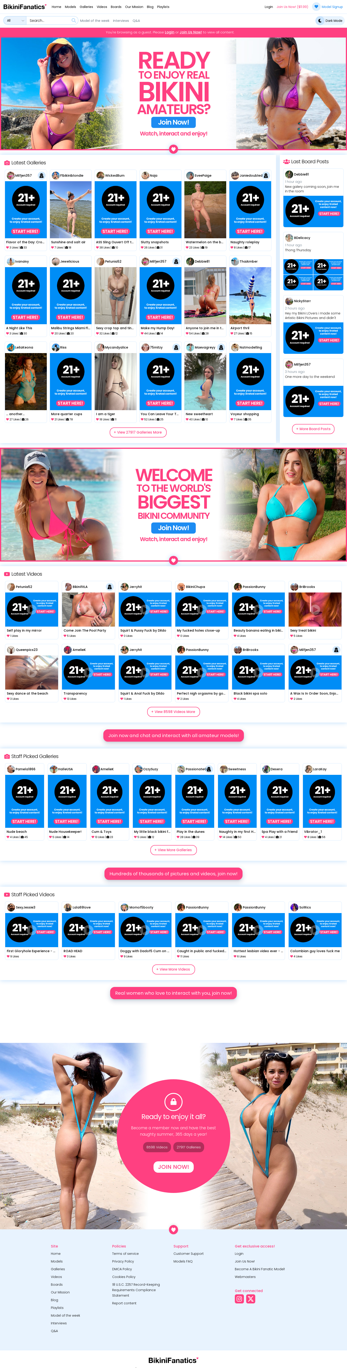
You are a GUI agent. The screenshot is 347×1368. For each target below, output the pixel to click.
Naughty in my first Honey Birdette (237, 831)
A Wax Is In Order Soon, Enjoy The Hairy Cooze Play (315, 693)
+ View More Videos (173, 969)
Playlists (163, 7)
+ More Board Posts (313, 429)
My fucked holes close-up (198, 630)
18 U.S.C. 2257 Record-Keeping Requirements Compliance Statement (136, 1290)
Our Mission (134, 7)
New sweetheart (199, 414)
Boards (116, 7)
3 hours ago (295, 371)
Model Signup (327, 6)
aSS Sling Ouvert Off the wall (115, 242)
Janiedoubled (251, 175)
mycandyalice (116, 347)
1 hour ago (293, 181)
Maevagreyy (205, 347)
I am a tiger (105, 414)
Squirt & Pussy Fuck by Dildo (143, 630)
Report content (124, 1303)
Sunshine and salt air (68, 242)
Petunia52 (113, 261)
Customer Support (189, 1253)
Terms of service (125, 1253)
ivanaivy (22, 261)
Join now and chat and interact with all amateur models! (173, 735)
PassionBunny (254, 587)
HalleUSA (65, 769)
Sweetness (237, 769)
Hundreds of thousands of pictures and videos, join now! (173, 874)
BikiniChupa (195, 587)
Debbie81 (202, 261)
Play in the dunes (191, 831)
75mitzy (156, 347)
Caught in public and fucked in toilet (202, 951)
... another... (15, 414)
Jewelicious (69, 261)
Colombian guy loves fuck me (315, 951)
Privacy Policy (123, 1261)
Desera (277, 769)
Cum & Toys (102, 831)
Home (56, 7)
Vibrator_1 (313, 831)
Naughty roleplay (245, 242)
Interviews (121, 20)
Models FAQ (183, 1261)
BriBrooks (307, 587)
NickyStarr (302, 301)
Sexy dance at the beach (27, 693)
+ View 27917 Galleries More (138, 432)
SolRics (305, 907)
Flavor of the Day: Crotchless (25, 242)
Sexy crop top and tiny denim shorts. (115, 328)
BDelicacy (302, 238)
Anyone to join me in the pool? (205, 328)
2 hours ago (295, 308)
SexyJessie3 (25, 907)
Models (70, 7)
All (8, 20)
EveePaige (203, 175)
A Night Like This (19, 328)
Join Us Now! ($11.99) (292, 7)
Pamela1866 (25, 769)
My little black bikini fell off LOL (152, 831)
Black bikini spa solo (250, 693)
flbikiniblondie (71, 175)
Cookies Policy (124, 1277)
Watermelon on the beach (205, 242)
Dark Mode (328, 20)
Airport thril (240, 328)
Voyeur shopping (245, 414)
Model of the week (94, 20)
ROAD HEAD (73, 951)
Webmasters (245, 1277)
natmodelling (251, 347)
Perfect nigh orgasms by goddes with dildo (202, 693)
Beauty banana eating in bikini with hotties (258, 630)
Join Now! (173, 1167)
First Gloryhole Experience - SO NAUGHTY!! (32, 951)
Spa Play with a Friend (279, 831)
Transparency (75, 693)
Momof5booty (141, 907)
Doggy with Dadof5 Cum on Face (145, 951)
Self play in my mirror (24, 630)
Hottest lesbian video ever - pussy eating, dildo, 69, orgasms (258, 951)
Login (269, 7)
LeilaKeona (24, 347)
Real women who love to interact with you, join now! (173, 993)
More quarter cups (66, 414)
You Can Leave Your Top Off (160, 414)
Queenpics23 (27, 650)
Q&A (136, 20)
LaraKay (320, 769)
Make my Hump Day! (157, 328)
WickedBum (114, 175)
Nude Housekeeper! (65, 831)
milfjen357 (23, 175)
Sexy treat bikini (303, 630)
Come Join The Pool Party (85, 630)
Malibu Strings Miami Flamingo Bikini (70, 328)
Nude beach (17, 831)
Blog (150, 7)
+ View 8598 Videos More (173, 711)
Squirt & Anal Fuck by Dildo (142, 693)
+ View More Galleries (173, 850)
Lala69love (82, 907)
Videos (102, 7)
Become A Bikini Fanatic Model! (260, 1269)
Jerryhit (135, 587)
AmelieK (79, 650)
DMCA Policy (122, 1269)
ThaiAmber (249, 261)
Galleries (86, 7)
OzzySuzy (150, 769)
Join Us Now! (191, 32)
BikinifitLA (80, 587)
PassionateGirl (198, 769)
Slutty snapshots (155, 242)
